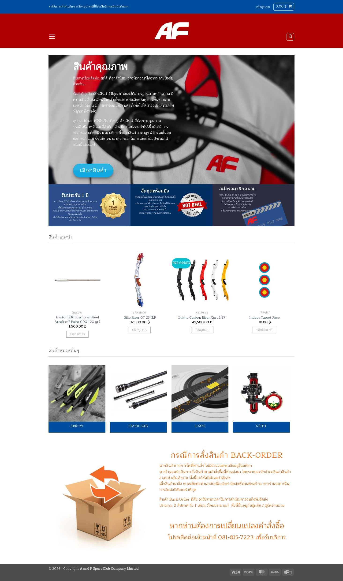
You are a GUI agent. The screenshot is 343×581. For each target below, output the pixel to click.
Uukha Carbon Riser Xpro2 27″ (202, 317)
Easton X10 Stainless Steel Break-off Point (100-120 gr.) (77, 319)
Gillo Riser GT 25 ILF (139, 317)
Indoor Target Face (264, 317)
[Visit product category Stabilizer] (138, 399)
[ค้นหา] (290, 37)
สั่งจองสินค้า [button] (77, 334)
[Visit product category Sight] (261, 399)
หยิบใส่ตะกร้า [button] (264, 330)
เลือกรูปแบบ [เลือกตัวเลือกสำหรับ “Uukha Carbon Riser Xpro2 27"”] (202, 330)
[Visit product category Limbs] (200, 399)
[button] (263, 6)
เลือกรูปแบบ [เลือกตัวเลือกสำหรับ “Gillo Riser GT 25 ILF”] (139, 330)
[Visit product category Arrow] (76, 399)
